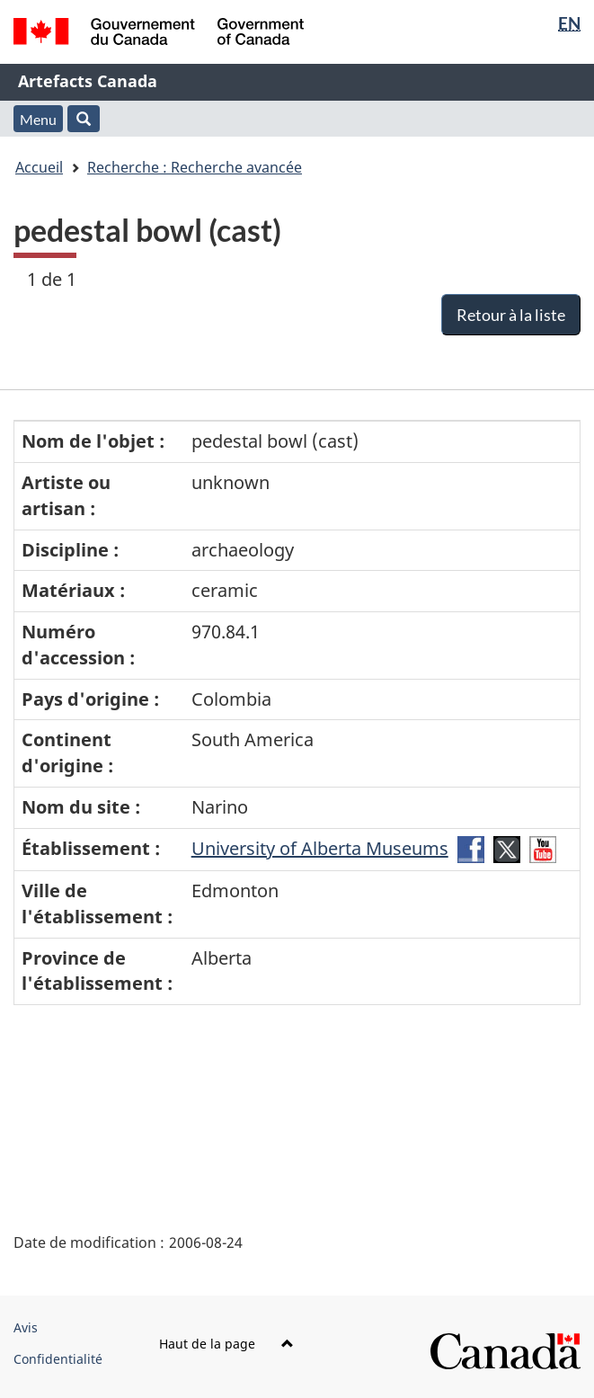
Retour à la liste (511, 315)
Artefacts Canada (87, 81)
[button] (83, 118)
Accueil (39, 167)
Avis (25, 1327)
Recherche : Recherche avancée (194, 167)
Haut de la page (226, 1343)
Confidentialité (57, 1358)
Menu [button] (38, 119)
